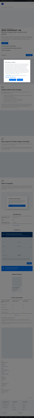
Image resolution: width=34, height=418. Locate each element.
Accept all (20, 79)
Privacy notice (8, 75)
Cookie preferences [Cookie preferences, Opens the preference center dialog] (13, 79)
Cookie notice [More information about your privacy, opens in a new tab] (7, 77)
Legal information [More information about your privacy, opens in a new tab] (13, 77)
